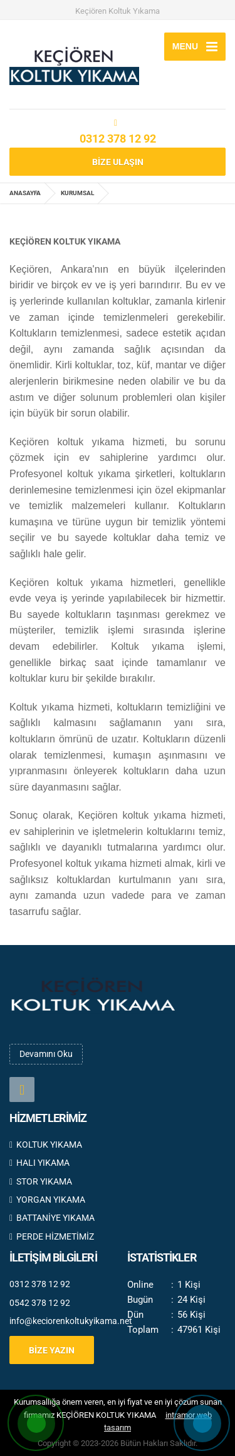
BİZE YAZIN (52, 1350)
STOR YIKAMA (40, 1181)
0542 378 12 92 (39, 1303)
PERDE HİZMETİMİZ (51, 1236)
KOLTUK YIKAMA (45, 1145)
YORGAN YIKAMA (47, 1200)
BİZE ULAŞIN (118, 162)
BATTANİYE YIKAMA (52, 1218)
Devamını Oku (46, 1054)
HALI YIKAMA (39, 1163)
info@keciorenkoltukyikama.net (58, 1321)
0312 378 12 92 (118, 138)
